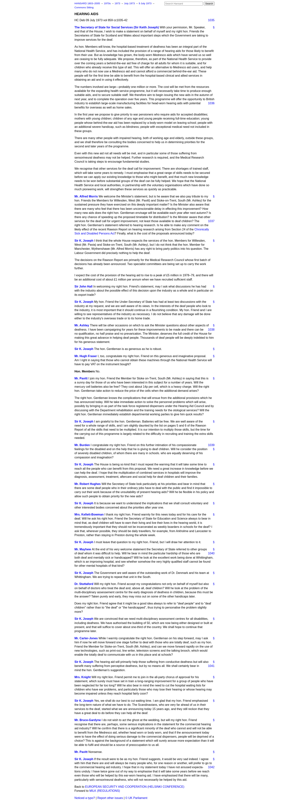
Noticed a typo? (84, 798)
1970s (107, 3)
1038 (211, 329)
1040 (211, 553)
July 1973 (129, 3)
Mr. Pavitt (81, 378)
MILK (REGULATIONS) (104, 790)
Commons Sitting (84, 7)
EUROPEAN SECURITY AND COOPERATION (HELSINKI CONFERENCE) (134, 786)
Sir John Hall (83, 286)
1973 (118, 3)
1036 (211, 103)
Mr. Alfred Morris (86, 196)
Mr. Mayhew (82, 549)
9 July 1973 (145, 3)
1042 (211, 767)
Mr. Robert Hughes (87, 483)
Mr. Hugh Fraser (85, 356)
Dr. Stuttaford (83, 583)
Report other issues (110, 798)
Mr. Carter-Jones (86, 638)
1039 (211, 445)
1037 (211, 221)
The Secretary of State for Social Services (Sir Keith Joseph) (116, 27)
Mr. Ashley (81, 325)
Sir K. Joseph (83, 240)
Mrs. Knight (82, 677)
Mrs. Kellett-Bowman (89, 514)
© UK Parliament (136, 798)
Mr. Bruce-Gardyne (87, 720)
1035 (211, 20)
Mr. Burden (82, 445)
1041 (211, 665)
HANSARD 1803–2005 (87, 3)
